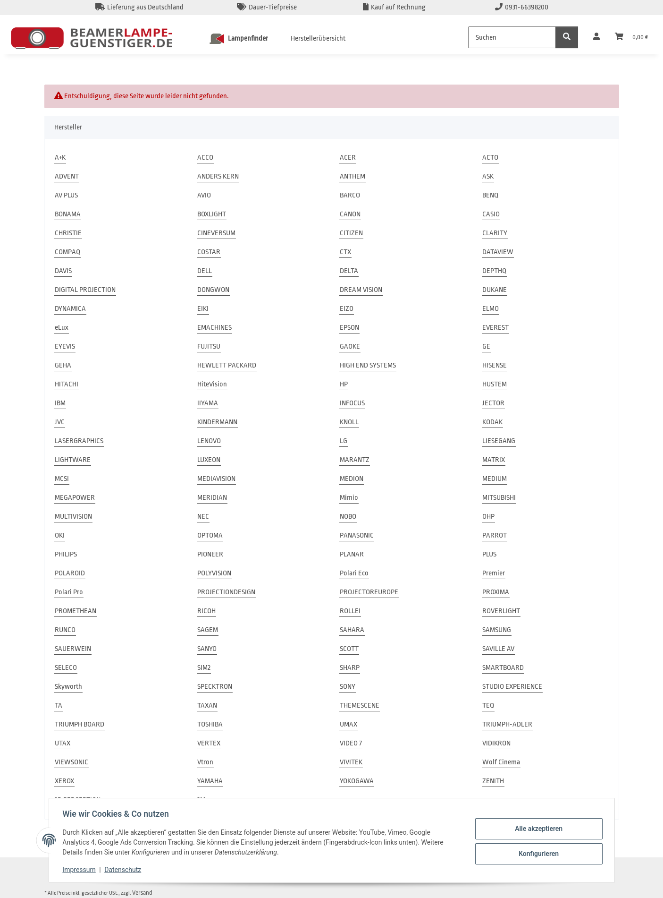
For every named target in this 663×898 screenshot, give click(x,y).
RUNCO (65, 630)
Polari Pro (69, 592)
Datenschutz (124, 869)
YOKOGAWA (357, 781)
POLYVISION (214, 573)
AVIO (204, 195)
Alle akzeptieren (537, 828)
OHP (488, 517)
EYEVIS (65, 346)
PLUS (489, 554)
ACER (348, 158)
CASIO (491, 214)
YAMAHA (210, 781)
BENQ (490, 195)
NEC (203, 517)
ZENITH (493, 781)
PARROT (494, 535)
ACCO (205, 158)
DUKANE (494, 290)
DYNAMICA (70, 309)
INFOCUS (352, 403)
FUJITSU (208, 346)
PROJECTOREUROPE (369, 592)
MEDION (351, 479)
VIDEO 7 (351, 743)
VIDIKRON (496, 743)
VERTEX (208, 743)
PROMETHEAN (75, 611)
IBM (60, 403)
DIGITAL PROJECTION (85, 290)
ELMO (490, 309)
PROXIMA (495, 592)
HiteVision (212, 384)
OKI (60, 535)
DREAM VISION (361, 290)
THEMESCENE (359, 705)
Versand (142, 892)
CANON (350, 214)
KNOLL (349, 422)
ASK (488, 176)
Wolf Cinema (501, 762)
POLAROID (70, 573)
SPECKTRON (214, 687)
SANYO (207, 649)
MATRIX (493, 460)
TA (58, 705)
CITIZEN (351, 233)
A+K (60, 158)
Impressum (80, 869)
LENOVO (209, 441)
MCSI (62, 479)
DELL (204, 271)
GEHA (63, 365)
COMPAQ (67, 252)
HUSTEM (494, 384)
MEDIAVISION (216, 479)
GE (486, 346)
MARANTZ (354, 460)
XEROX (64, 781)
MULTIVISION (73, 517)
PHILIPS (66, 554)
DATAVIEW (497, 252)
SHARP (350, 668)
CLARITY (494, 233)
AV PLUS (66, 195)
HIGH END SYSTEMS (368, 365)
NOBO (348, 517)
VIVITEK (351, 762)
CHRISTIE (68, 233)
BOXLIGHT (211, 214)
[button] (596, 37)
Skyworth (68, 687)
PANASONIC (357, 535)
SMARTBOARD (503, 668)
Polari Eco (354, 573)
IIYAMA (207, 403)
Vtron (205, 762)
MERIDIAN (212, 498)
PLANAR (352, 554)
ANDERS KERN (218, 176)
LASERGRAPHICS (79, 441)
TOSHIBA (210, 724)
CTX (345, 252)
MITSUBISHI (499, 498)
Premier (493, 573)
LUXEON (208, 460)
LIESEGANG (498, 441)
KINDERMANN (217, 422)
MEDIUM (494, 479)
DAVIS (63, 271)
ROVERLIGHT (501, 611)
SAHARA (352, 630)
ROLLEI (350, 611)
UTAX (62, 743)
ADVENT (67, 176)
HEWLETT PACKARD (226, 365)
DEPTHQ (494, 271)
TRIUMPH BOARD (79, 724)
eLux (61, 328)
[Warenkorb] (631, 37)
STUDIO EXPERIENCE (512, 687)
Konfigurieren (537, 853)
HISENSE (494, 365)
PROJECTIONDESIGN (226, 592)
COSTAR (208, 252)
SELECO (66, 668)
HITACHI (66, 384)
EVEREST (495, 328)
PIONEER (210, 554)
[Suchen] (512, 37)
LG (343, 441)
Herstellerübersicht (318, 38)
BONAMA (68, 214)
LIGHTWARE (73, 460)
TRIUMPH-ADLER (507, 724)
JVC (60, 422)
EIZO (346, 309)
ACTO (490, 158)
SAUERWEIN (73, 649)
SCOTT (349, 649)
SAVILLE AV (498, 649)
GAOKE (350, 346)
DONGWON (213, 290)
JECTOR (493, 403)
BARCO (350, 195)
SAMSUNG (496, 630)
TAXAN (207, 705)
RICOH (206, 611)
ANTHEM (352, 176)
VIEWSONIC (71, 762)
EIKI (203, 309)
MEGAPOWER (75, 498)
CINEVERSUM (216, 233)
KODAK (492, 422)
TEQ (488, 705)
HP (344, 384)
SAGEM (207, 630)
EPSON (349, 328)
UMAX (348, 724)
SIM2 (203, 668)
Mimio (349, 498)
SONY (347, 687)
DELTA (349, 271)
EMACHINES (214, 328)
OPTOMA (210, 535)
